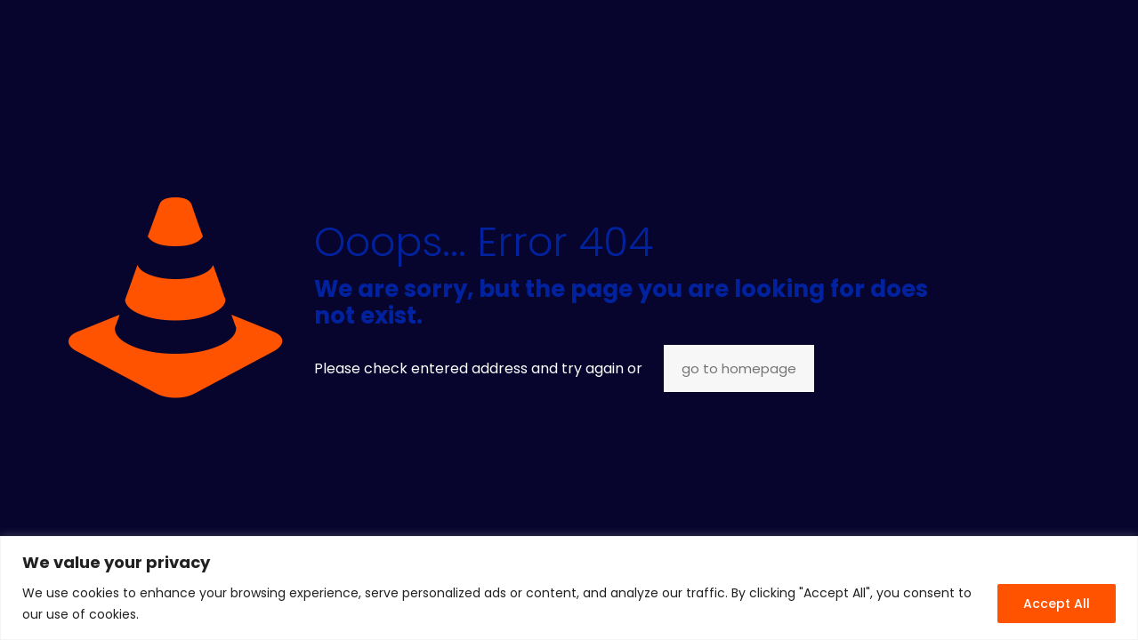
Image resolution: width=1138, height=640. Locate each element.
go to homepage (739, 368)
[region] (569, 588)
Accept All (1056, 603)
